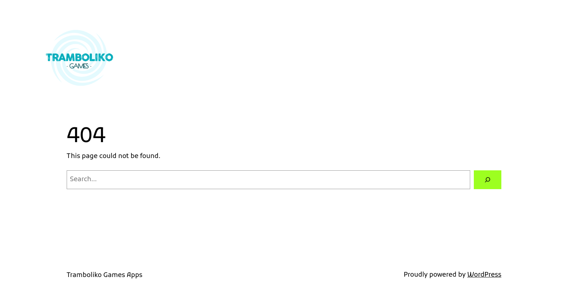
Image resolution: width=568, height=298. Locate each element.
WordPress (484, 275)
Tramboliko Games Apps (104, 275)
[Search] (487, 179)
